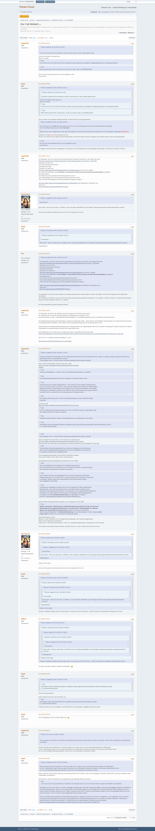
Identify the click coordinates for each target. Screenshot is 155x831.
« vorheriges (122, 32)
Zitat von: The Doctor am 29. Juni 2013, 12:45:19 (54, 230)
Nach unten (23, 37)
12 (46, 38)
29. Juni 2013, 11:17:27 (44, 156)
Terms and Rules (125, 829)
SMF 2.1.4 (20, 829)
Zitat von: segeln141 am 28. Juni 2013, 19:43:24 (54, 122)
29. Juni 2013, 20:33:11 (44, 573)
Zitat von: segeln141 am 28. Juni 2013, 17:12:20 (54, 352)
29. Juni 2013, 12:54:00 (44, 226)
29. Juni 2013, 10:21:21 (44, 43)
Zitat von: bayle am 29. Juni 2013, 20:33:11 (53, 622)
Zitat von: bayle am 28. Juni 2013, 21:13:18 (53, 47)
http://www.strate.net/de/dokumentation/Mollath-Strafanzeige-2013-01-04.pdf (61, 441)
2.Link (46, 403)
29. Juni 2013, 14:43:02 (44, 310)
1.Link (69, 363)
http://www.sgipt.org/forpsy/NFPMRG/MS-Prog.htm (53, 187)
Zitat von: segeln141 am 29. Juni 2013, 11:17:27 (54, 257)
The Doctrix (25, 194)
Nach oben (23, 810)
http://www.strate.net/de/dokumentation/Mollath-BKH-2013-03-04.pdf (59, 365)
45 (50, 38)
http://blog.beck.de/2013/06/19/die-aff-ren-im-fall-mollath (55, 341)
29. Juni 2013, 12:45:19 (44, 194)
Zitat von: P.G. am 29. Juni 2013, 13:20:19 (52, 734)
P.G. (22, 253)
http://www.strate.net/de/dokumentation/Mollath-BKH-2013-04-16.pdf (59, 405)
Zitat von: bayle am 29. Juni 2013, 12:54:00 (53, 537)
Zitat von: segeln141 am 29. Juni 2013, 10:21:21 (54, 87)
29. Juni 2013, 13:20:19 (44, 253)
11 (44, 38)
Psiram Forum (26, 7)
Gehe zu (109, 817)
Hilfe (119, 829)
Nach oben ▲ (133, 829)
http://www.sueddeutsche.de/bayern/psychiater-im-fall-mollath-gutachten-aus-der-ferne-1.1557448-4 (68, 161)
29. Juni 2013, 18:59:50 (44, 533)
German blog (105, 12)
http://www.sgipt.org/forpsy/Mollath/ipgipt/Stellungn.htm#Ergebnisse (58, 183)
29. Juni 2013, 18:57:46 (44, 348)
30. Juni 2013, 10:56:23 (44, 730)
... (37, 38)
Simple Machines (35, 829)
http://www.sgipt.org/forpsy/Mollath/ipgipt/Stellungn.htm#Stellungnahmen (60, 170)
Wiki (99, 12)
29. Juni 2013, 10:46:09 (44, 83)
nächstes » (131, 32)
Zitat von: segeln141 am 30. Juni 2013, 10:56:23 (54, 762)
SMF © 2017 (27, 829)
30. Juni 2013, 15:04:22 (44, 758)
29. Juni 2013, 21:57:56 (44, 714)
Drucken (132, 37)
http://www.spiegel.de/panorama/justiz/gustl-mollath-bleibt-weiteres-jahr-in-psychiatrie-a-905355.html (70, 802)
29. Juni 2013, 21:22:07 (44, 618)
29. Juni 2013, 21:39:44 (44, 673)
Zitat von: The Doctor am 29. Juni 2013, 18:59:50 (54, 577)
